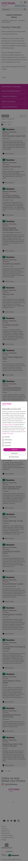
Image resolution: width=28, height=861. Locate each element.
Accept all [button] (15, 449)
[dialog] (14, 430)
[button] (14, 457)
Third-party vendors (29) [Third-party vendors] (8, 424)
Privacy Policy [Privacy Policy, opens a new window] (10, 433)
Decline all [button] (14, 453)
